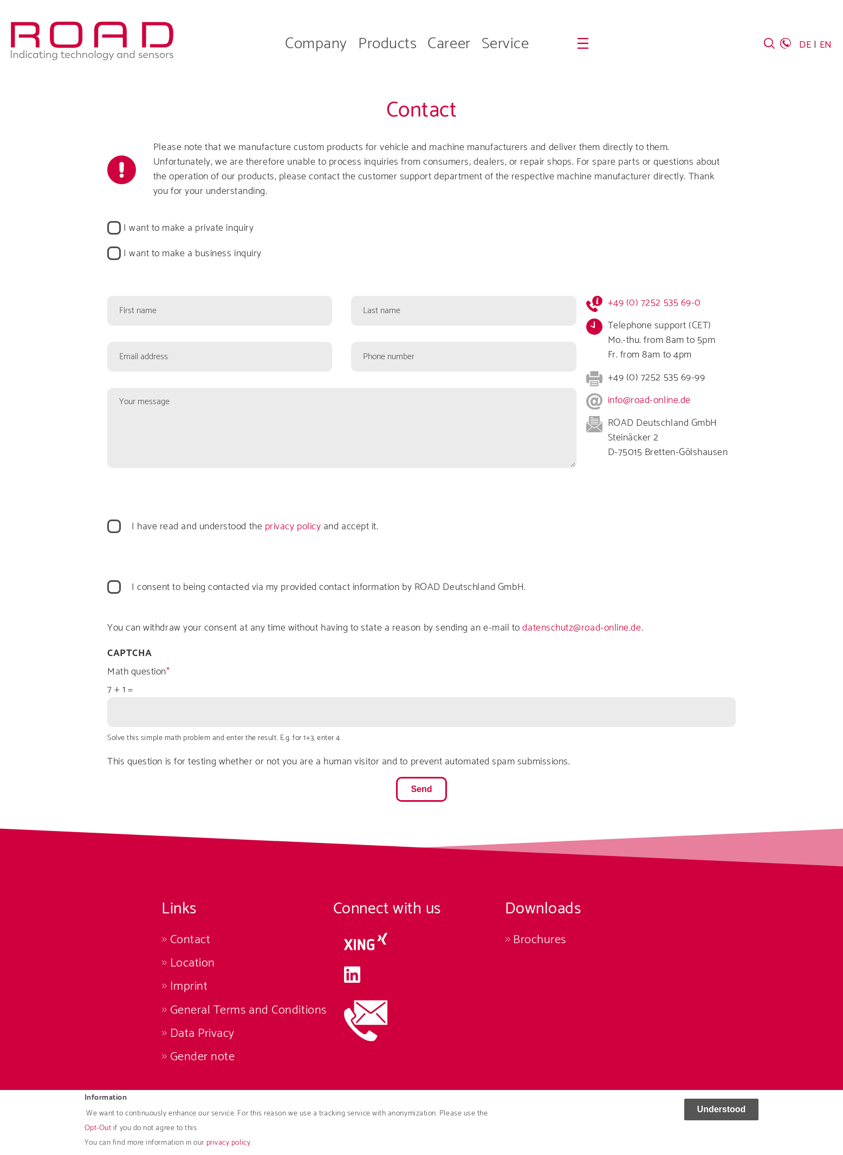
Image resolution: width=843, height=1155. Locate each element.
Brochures (539, 940)
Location (192, 963)
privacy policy (228, 1147)
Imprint (189, 986)
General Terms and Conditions (248, 1010)
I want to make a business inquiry (193, 253)
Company (316, 44)
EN (826, 45)
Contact (190, 940)
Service (505, 44)
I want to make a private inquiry (189, 228)
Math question (136, 672)
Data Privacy (202, 1033)
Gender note (202, 1057)
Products (387, 44)
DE (805, 45)
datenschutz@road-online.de (581, 628)
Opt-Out (98, 1133)
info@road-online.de (649, 400)
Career (448, 44)
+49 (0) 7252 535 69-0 (654, 303)
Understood (721, 1113)
